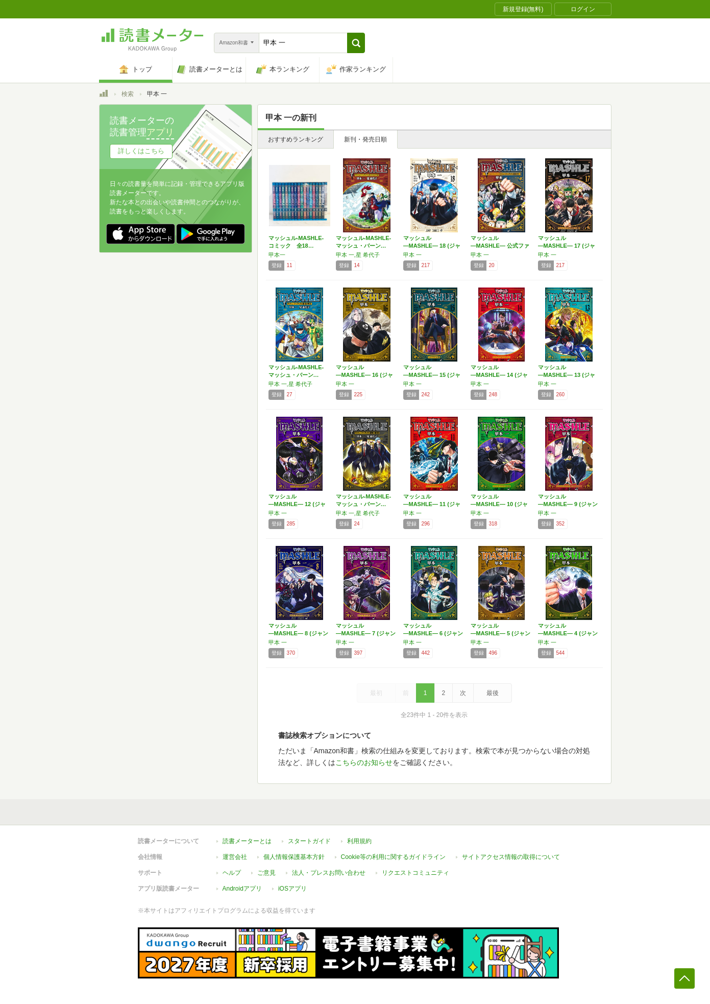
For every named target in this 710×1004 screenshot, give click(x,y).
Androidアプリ (242, 889)
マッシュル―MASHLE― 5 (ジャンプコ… (500, 633)
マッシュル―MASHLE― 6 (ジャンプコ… (433, 633)
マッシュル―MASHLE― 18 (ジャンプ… (431, 245)
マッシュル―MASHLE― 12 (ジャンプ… (297, 504)
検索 (127, 94)
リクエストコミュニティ (415, 873)
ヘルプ (232, 873)
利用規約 (359, 841)
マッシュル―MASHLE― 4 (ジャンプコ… (568, 633)
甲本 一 (412, 255)
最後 (492, 693)
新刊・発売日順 (365, 139)
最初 (376, 693)
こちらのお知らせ (364, 762)
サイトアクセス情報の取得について (511, 857)
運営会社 (235, 857)
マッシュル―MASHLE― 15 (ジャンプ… (431, 375)
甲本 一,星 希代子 (358, 255)
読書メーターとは (247, 841)
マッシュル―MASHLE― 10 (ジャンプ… (499, 504)
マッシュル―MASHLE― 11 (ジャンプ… (431, 504)
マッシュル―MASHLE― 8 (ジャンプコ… (298, 633)
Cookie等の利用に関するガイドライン (393, 857)
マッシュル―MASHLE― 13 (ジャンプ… (566, 375)
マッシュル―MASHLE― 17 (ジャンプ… (566, 245)
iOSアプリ (292, 889)
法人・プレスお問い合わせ (328, 873)
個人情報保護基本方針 (294, 857)
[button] (356, 43)
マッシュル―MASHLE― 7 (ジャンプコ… (366, 633)
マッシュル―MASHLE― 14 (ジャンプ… (499, 375)
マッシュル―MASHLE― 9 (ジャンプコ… (568, 504)
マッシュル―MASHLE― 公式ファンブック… (500, 245)
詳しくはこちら (141, 151)
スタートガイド (309, 841)
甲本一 (276, 255)
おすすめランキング (295, 139)
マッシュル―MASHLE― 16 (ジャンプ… (364, 375)
